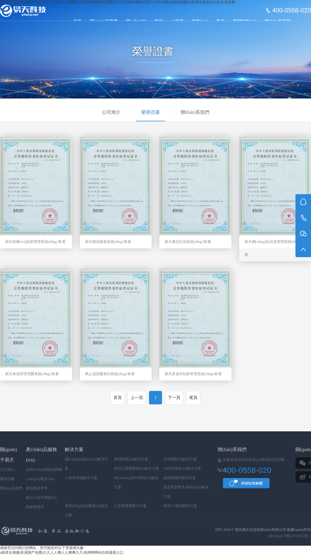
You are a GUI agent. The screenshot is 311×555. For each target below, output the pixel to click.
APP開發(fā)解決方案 (180, 459)
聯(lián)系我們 (195, 112)
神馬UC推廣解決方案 (180, 506)
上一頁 (137, 397)
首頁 (118, 397)
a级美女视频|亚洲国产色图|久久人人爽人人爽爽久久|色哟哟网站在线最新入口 (62, 552)
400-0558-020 (291, 10)
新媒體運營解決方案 (179, 478)
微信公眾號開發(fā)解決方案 (136, 468)
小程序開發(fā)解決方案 (182, 468)
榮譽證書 (150, 112)
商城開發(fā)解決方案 (131, 459)
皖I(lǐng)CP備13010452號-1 (290, 536)
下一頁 (174, 397)
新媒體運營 (35, 507)
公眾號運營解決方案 (130, 506)
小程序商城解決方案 (81, 478)
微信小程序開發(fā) (41, 498)
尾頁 (193, 397)
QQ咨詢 (246, 484)
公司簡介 (111, 112)
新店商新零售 (37, 488)
